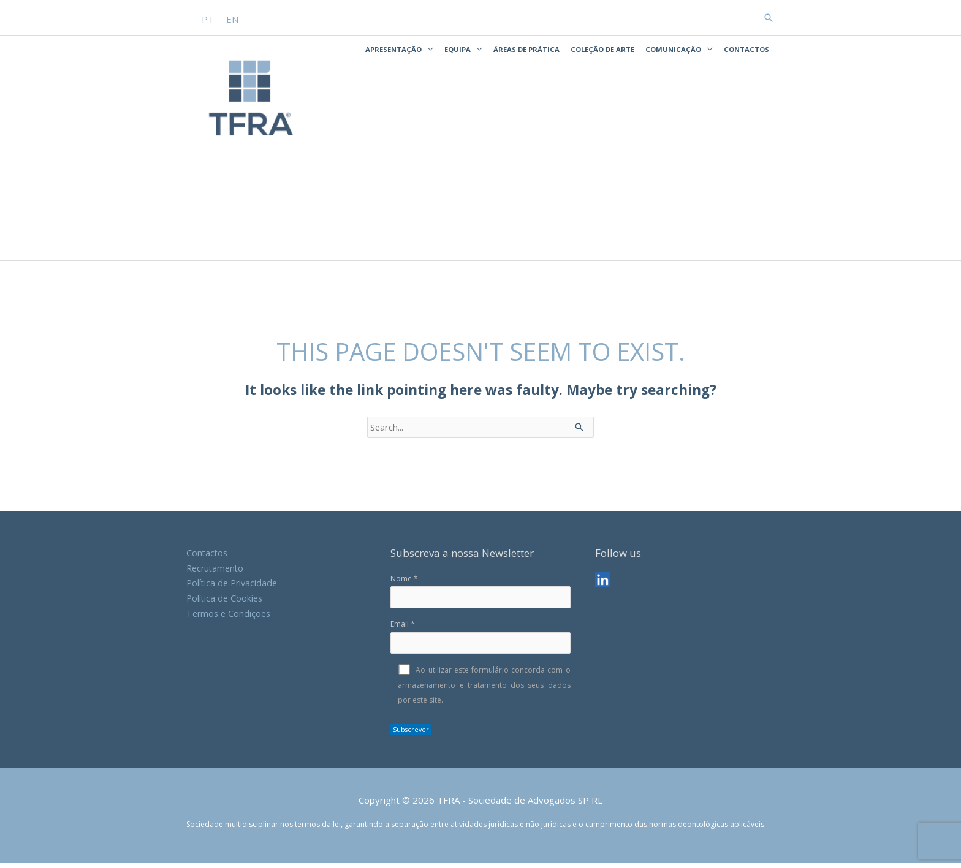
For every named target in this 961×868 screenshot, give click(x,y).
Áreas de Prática (526, 48)
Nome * (480, 596)
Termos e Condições (230, 618)
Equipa (457, 48)
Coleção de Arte (602, 48)
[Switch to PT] (208, 18)
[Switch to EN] (233, 18)
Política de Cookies (225, 603)
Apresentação (393, 48)
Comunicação (673, 48)
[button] (768, 17)
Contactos (746, 48)
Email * (480, 641)
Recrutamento (216, 573)
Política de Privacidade (233, 588)
